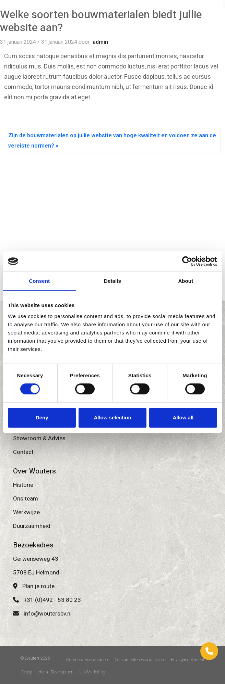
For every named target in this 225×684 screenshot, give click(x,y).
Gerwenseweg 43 (35, 559)
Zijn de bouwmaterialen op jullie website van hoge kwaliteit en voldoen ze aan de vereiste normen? (112, 140)
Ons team (25, 498)
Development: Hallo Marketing (78, 672)
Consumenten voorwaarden (139, 660)
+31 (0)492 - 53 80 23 (47, 600)
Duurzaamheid (31, 526)
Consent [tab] (39, 281)
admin (100, 42)
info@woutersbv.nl (42, 613)
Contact (23, 452)
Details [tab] (112, 281)
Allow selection (112, 417)
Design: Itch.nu (34, 672)
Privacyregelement (187, 660)
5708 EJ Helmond (36, 572)
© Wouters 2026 (35, 658)
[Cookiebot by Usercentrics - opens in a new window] (187, 261)
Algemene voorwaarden (87, 660)
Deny (42, 417)
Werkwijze (26, 512)
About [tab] (185, 281)
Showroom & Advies (39, 438)
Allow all (183, 417)
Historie (23, 485)
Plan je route (34, 586)
